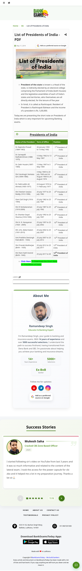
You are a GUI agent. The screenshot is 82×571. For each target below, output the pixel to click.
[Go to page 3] (33, 498)
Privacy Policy (50, 516)
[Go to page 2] (30, 498)
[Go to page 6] (42, 498)
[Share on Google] (51, 46)
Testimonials (30, 516)
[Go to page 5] (39, 498)
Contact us (53, 511)
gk (20, 277)
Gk (22, 26)
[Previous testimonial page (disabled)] (20, 499)
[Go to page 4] (36, 498)
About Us (38, 511)
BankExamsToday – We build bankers (45, 558)
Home (15, 26)
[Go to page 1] (27, 499)
